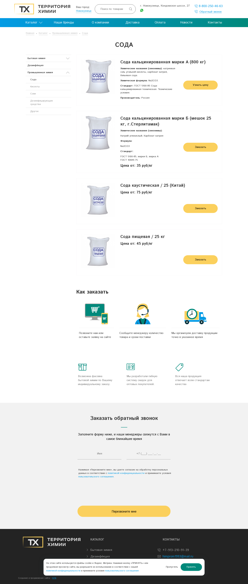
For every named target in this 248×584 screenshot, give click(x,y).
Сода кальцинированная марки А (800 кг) (162, 62)
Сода (85, 33)
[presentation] (124, 490)
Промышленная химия (65, 33)
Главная (30, 33)
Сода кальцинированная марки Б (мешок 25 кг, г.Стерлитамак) (165, 121)
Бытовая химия (48, 58)
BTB (54, 578)
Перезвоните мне (124, 511)
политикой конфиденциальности (126, 473)
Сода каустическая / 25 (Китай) (152, 185)
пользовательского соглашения (95, 476)
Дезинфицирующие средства (41, 102)
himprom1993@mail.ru (178, 556)
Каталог (43, 33)
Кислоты (35, 86)
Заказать (200, 147)
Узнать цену (200, 85)
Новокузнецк (83, 11)
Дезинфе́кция (35, 65)
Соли (33, 93)
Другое (34, 111)
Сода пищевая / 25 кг (142, 237)
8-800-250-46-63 (209, 6)
